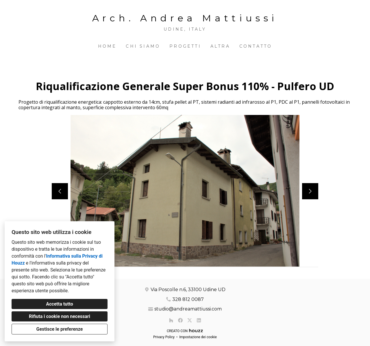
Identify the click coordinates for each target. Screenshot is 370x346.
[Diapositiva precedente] (60, 191)
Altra (220, 46)
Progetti (185, 46)
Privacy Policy (164, 337)
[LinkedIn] (199, 320)
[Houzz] (171, 320)
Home (107, 46)
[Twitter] (189, 320)
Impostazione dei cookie (198, 337)
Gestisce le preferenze (59, 329)
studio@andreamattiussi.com (188, 309)
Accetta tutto (59, 304)
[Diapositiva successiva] (310, 191)
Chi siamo (143, 46)
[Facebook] (180, 320)
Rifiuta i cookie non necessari (59, 316)
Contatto (255, 46)
